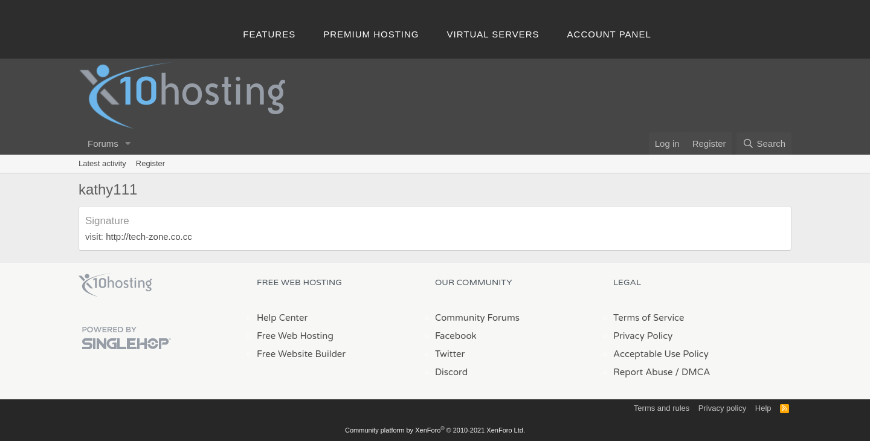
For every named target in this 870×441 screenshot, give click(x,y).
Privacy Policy (642, 335)
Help (763, 408)
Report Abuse (643, 372)
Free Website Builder (301, 354)
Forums (103, 143)
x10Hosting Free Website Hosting (115, 285)
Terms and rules (661, 408)
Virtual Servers (493, 34)
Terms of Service (649, 317)
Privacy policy (722, 408)
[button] (128, 143)
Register (150, 163)
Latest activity (102, 163)
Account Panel (609, 34)
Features (269, 34)
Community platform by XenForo (435, 430)
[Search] (763, 143)
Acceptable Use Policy (661, 354)
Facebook (456, 335)
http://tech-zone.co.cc (147, 236)
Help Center (282, 317)
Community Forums (477, 317)
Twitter (450, 354)
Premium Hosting (371, 34)
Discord (451, 372)
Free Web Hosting (295, 335)
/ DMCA (692, 372)
